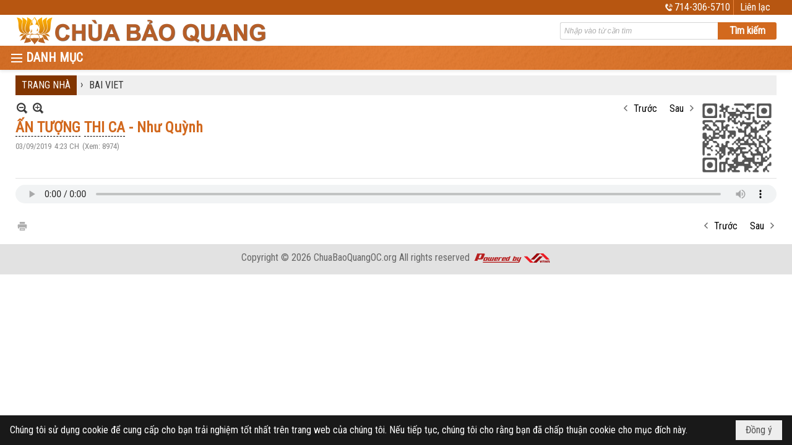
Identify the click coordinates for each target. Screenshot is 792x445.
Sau (676, 108)
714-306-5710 (702, 7)
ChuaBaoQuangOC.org (355, 257)
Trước (645, 108)
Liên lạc (755, 7)
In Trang (21, 225)
